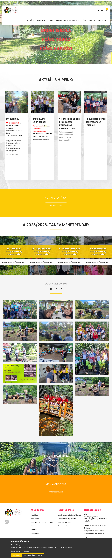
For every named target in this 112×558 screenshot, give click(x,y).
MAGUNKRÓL (12, 119)
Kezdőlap (30, 20)
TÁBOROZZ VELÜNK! (56, 492)
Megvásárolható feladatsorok (64, 20)
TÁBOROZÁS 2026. (56, 205)
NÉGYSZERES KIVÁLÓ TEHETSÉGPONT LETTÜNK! (96, 122)
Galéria (92, 20)
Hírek (84, 20)
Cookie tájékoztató (65, 522)
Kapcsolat (102, 20)
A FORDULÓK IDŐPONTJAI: (42, 262)
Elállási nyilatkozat (64, 526)
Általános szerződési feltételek (69, 515)
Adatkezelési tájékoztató (67, 519)
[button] (98, 10)
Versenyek (42, 20)
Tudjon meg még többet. (20, 551)
